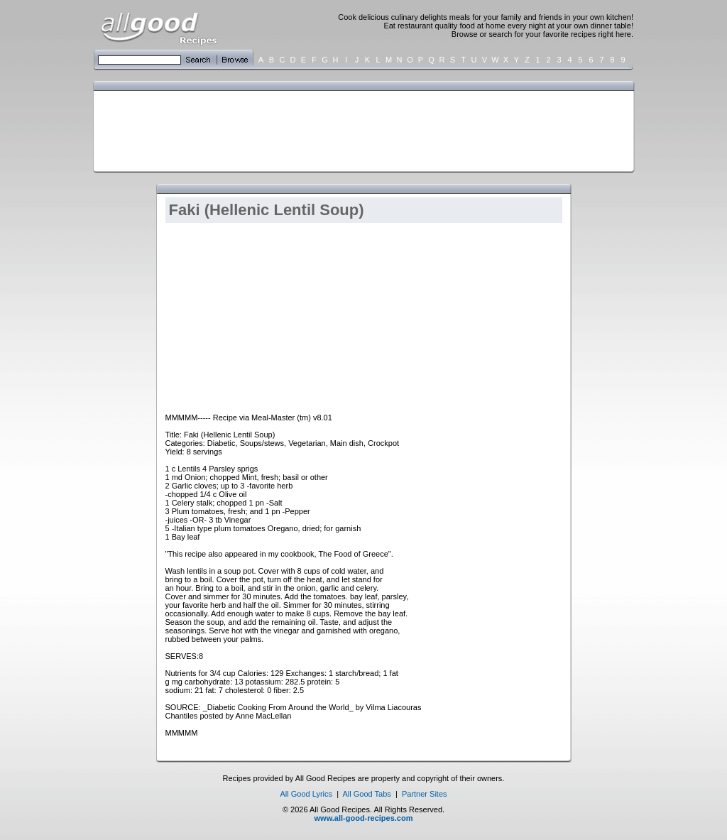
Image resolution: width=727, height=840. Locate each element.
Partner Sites (424, 794)
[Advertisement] (360, 130)
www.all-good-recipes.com (364, 818)
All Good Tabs (367, 794)
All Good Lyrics (306, 794)
